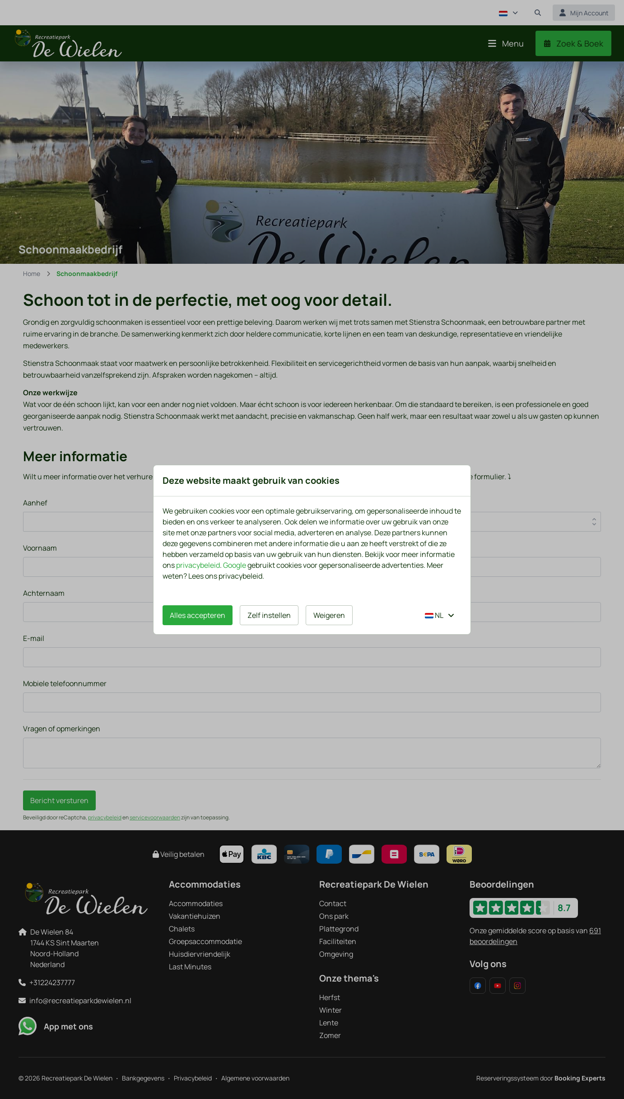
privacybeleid (198, 565)
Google (234, 565)
